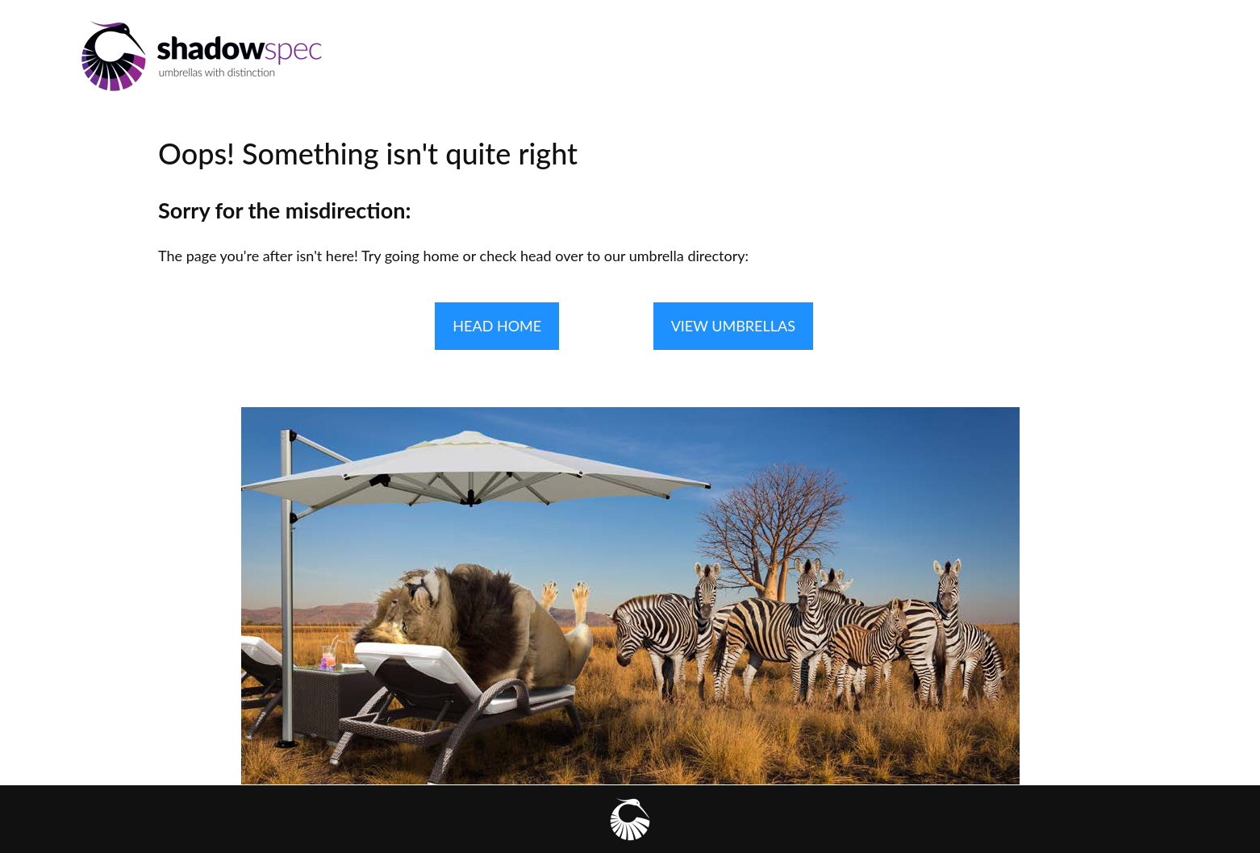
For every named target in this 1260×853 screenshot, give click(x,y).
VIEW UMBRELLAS (733, 326)
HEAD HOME (497, 326)
